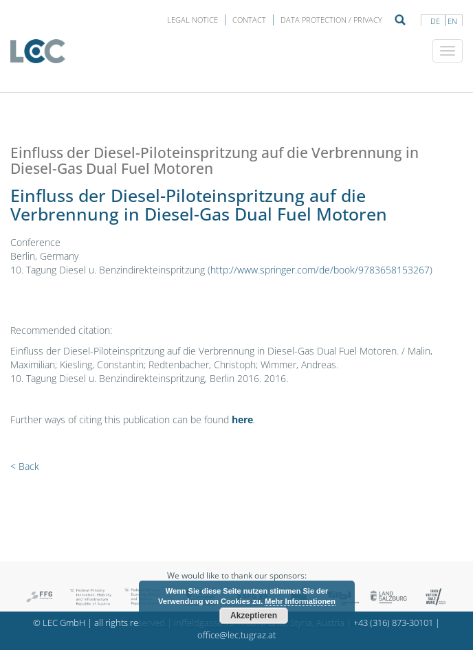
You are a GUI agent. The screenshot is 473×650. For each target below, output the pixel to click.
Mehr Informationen (300, 601)
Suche (400, 19)
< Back (24, 466)
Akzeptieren (253, 615)
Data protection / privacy (331, 19)
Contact (249, 19)
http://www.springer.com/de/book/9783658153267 (320, 269)
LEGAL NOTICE (192, 19)
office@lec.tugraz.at (236, 635)
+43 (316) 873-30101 (393, 623)
